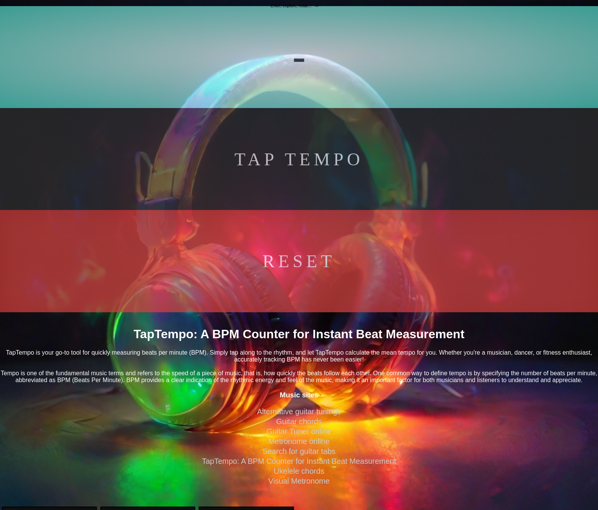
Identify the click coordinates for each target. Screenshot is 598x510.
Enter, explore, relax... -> (295, 5)
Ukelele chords (299, 471)
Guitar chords (299, 421)
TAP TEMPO (299, 159)
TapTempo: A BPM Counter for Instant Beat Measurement (299, 461)
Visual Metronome (299, 481)
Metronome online (299, 441)
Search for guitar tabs (298, 451)
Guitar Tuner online (299, 431)
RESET (299, 261)
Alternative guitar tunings (299, 411)
